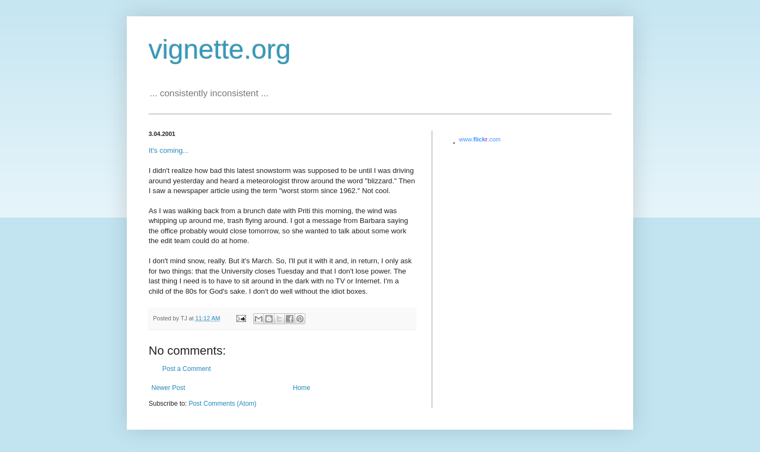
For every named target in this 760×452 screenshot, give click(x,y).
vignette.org (220, 49)
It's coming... (169, 150)
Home (301, 388)
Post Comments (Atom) (222, 403)
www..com (479, 139)
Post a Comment (186, 369)
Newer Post (168, 388)
